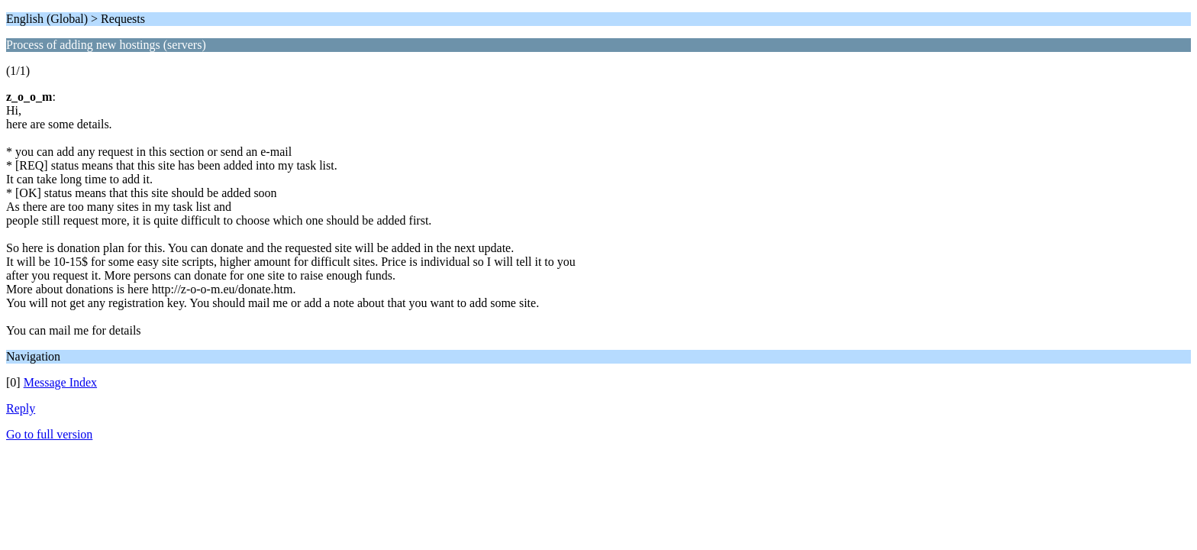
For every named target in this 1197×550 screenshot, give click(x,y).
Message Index (60, 382)
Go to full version (49, 434)
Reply (20, 408)
